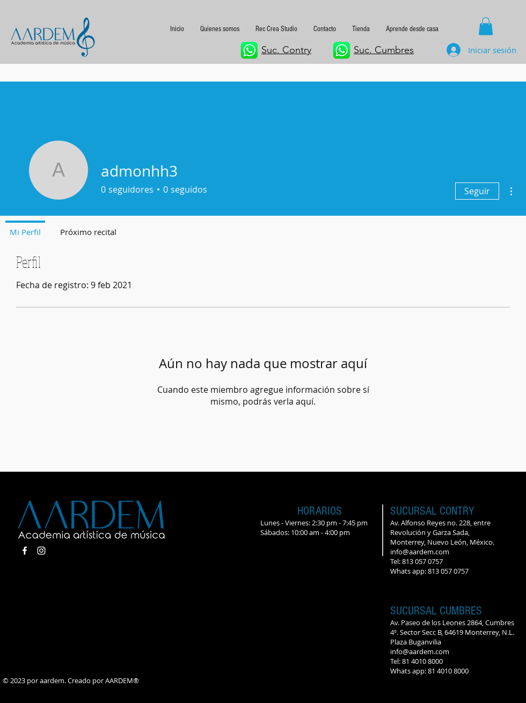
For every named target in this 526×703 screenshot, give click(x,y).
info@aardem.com (419, 551)
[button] (412, 29)
